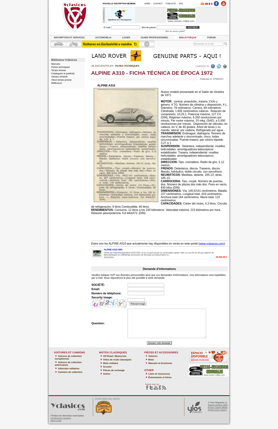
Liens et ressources (159, 379)
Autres (106, 379)
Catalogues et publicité (63, 73)
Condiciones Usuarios (60, 423)
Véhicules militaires (68, 373)
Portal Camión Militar (218, 413)
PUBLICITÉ (171, 3)
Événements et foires (159, 382)
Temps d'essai (58, 70)
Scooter (107, 372)
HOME (147, 3)
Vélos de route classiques (116, 365)
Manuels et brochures (160, 368)
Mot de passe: (149, 27)
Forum (211, 37)
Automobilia (103, 37)
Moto (151, 365)
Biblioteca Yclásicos (64, 59)
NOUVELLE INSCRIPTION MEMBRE (119, 3)
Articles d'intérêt (59, 76)
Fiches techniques (60, 67)
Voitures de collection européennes (68, 362)
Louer (126, 37)
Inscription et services (69, 37)
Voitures (152, 361)
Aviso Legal (55, 426)
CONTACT (157, 3)
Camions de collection (69, 377)
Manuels (55, 64)
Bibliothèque (187, 37)
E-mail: (107, 27)
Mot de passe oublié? (175, 31)
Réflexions (56, 83)
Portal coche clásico (217, 415)
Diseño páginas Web (218, 410)
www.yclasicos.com (211, 243)
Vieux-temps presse (61, 79)
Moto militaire (110, 368)
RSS (181, 3)
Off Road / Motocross (114, 361)
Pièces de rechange (113, 375)
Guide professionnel (154, 37)
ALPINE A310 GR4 (113, 249)
